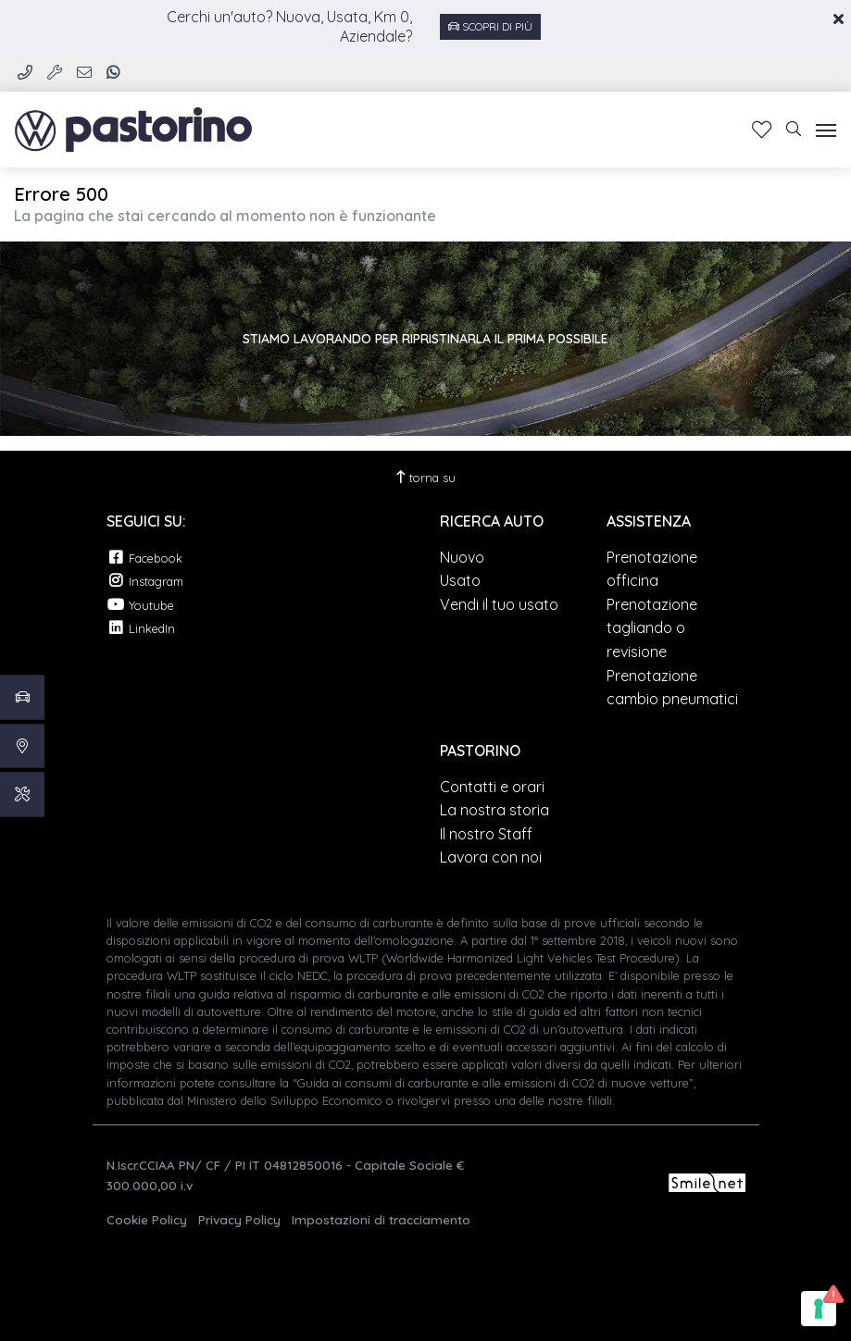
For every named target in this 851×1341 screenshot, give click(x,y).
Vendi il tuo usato (499, 604)
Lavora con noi (491, 857)
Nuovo (462, 557)
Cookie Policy (146, 1219)
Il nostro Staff (486, 834)
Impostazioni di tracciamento (381, 1219)
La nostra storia (494, 810)
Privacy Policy (239, 1219)
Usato (460, 580)
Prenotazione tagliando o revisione (652, 628)
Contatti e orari (492, 786)
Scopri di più (490, 26)
